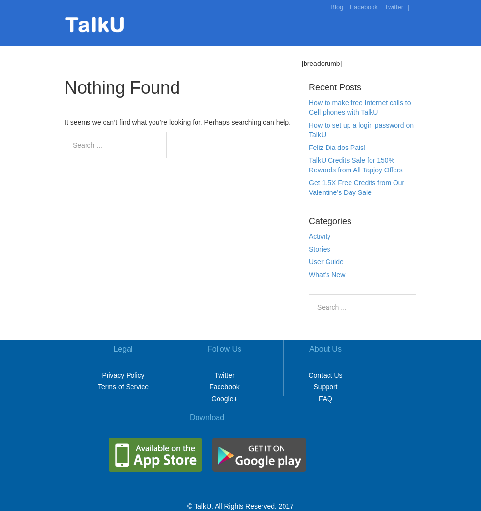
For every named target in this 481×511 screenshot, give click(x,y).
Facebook (364, 7)
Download (387, 51)
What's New (327, 274)
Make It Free (305, 51)
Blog (336, 7)
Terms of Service (123, 387)
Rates (348, 51)
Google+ (224, 399)
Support (325, 387)
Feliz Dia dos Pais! (337, 147)
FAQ (325, 399)
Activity (319, 236)
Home (262, 51)
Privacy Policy (123, 375)
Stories (319, 249)
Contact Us (325, 375)
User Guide (326, 262)
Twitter (394, 7)
